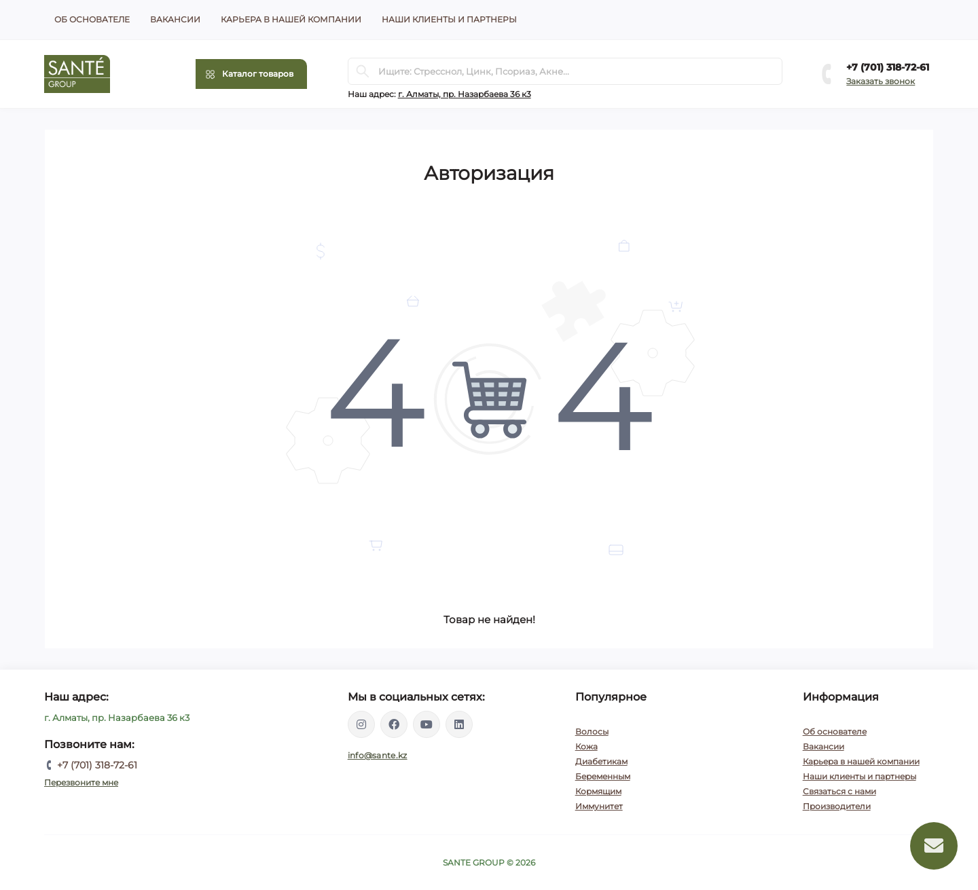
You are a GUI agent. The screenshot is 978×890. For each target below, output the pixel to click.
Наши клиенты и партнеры (449, 19)
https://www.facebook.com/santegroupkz (393, 724)
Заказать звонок (880, 81)
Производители (837, 806)
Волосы (592, 731)
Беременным (602, 776)
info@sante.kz (378, 755)
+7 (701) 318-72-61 (887, 67)
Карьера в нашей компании (291, 19)
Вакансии (175, 19)
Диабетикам (601, 761)
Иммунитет (599, 806)
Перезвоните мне (81, 782)
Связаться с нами (839, 791)
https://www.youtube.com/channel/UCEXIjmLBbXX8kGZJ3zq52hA (426, 724)
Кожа (586, 746)
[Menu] (251, 74)
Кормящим (598, 791)
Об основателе (92, 19)
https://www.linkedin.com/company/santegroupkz (459, 724)
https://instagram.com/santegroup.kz (361, 724)
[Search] (363, 71)
